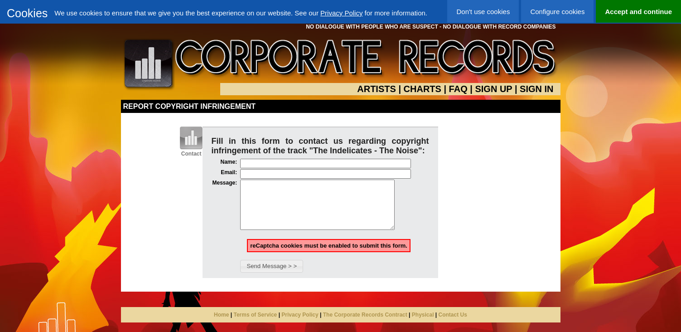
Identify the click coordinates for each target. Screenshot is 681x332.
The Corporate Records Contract (365, 324)
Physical (423, 324)
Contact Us (453, 324)
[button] (271, 275)
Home (221, 324)
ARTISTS (376, 89)
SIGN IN (536, 89)
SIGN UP (493, 89)
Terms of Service (255, 324)
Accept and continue (638, 11)
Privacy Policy (341, 13)
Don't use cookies (483, 11)
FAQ (458, 89)
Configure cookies (557, 11)
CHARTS (422, 89)
